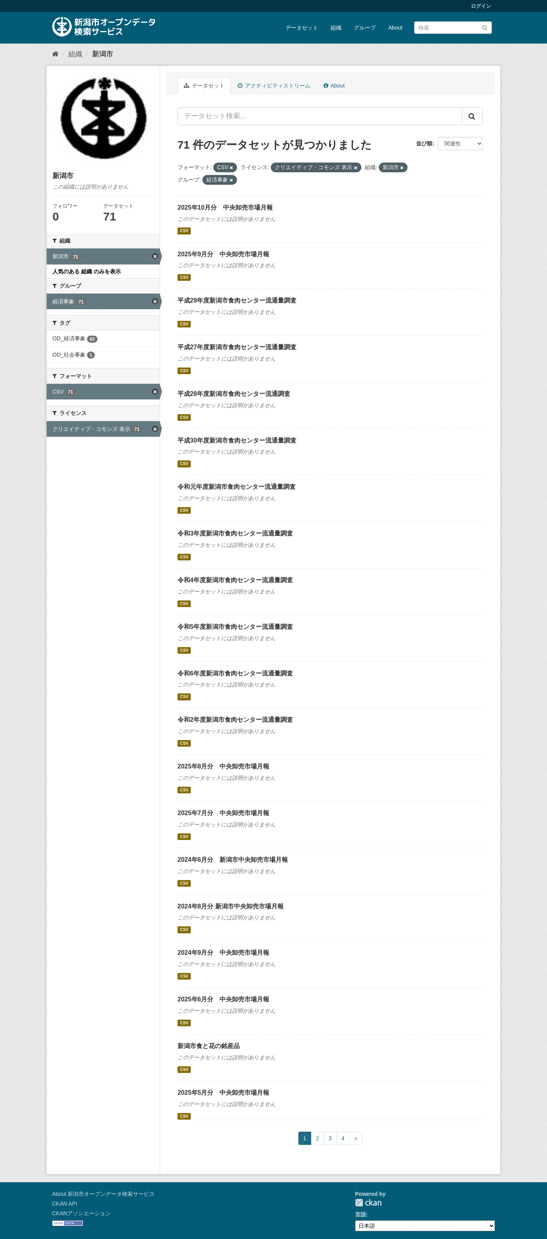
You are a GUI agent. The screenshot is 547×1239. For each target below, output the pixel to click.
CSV (184, 231)
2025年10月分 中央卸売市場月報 (225, 207)
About (395, 27)
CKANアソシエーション (81, 1213)
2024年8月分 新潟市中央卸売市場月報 (231, 906)
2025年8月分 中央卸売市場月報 (224, 766)
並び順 (424, 143)
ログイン (481, 6)
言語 (360, 1214)
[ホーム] (55, 54)
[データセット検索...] (320, 116)
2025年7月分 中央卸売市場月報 (224, 813)
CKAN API (64, 1203)
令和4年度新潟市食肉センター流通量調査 (235, 580)
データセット (302, 27)
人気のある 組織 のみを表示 (86, 271)
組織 (336, 27)
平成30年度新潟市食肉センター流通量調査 (237, 440)
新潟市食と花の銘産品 (209, 1046)
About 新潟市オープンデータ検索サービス (103, 1194)
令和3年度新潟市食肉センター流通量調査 (235, 533)
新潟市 (102, 54)
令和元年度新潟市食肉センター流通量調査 (237, 486)
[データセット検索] (453, 27)
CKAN (368, 1203)
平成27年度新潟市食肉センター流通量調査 (237, 347)
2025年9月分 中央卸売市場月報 (224, 254)
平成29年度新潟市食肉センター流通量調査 (237, 300)
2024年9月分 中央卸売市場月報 (224, 952)
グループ (365, 27)
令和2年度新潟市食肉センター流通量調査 (235, 719)
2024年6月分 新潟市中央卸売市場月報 (233, 859)
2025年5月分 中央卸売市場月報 (224, 1092)
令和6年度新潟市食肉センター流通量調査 (235, 673)
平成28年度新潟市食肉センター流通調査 (234, 393)
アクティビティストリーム (274, 85)
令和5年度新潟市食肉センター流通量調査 (235, 626)
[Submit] (484, 27)
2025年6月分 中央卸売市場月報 (224, 999)
